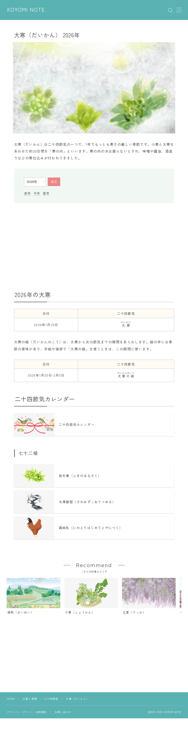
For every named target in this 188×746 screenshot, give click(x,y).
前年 (27, 193)
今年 (37, 193)
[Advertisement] (94, 247)
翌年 (46, 193)
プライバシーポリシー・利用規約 (27, 712)
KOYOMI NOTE (26, 10)
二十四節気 (51, 699)
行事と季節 (30, 699)
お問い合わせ (63, 712)
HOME (11, 699)
